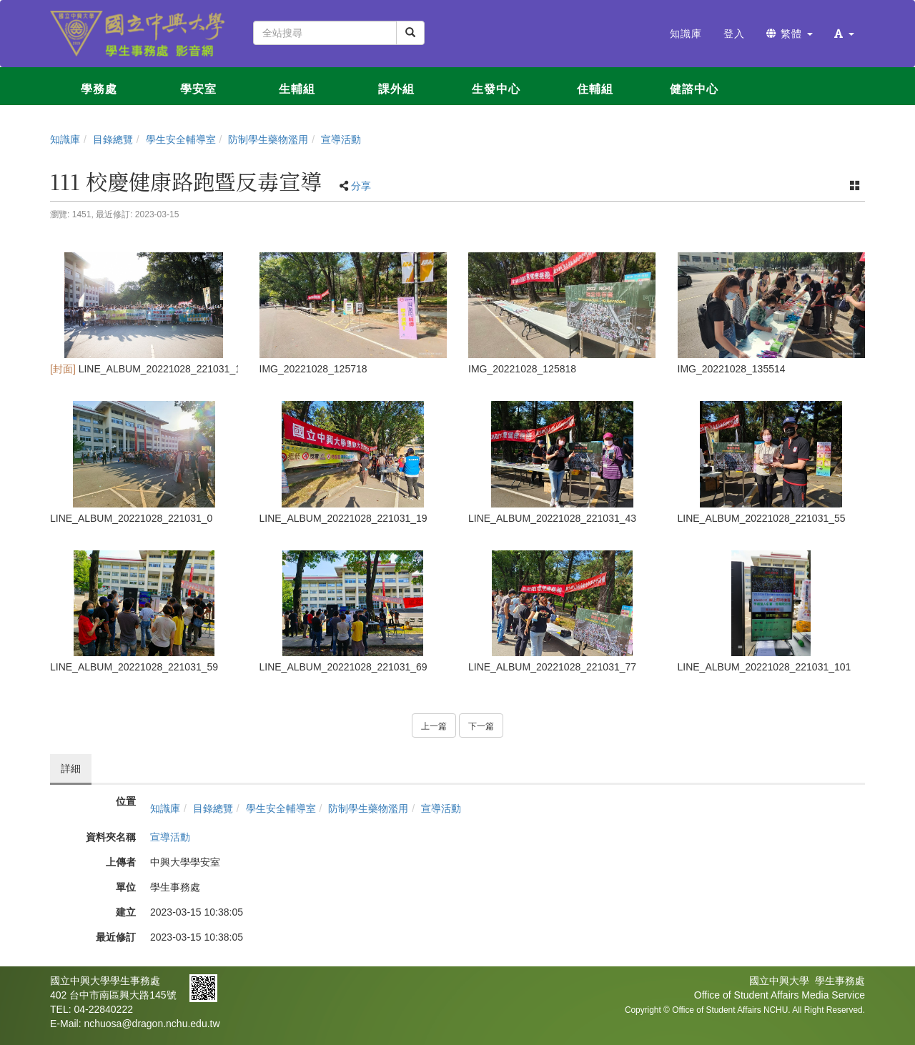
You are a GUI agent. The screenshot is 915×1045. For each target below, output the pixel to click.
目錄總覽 (113, 139)
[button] (844, 33)
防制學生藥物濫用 (268, 139)
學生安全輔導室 (181, 139)
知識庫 (65, 139)
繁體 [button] (789, 33)
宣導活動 (341, 139)
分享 (361, 186)
